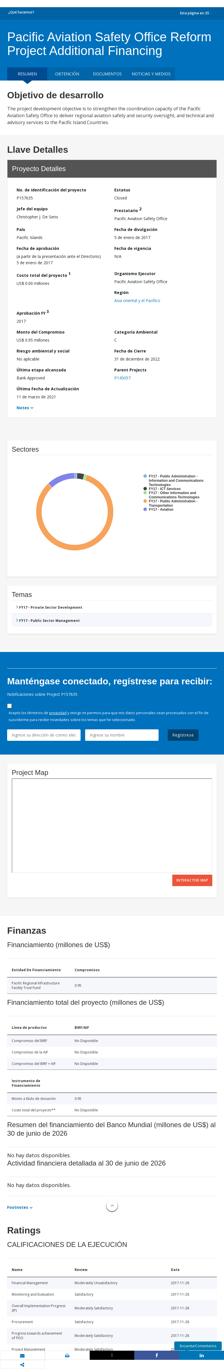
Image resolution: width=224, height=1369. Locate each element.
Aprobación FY (33, 312)
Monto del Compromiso (41, 332)
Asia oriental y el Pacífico (137, 300)
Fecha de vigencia (132, 248)
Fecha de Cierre (130, 351)
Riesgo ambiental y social (43, 351)
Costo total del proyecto (44, 274)
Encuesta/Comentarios (198, 1345)
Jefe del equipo (32, 208)
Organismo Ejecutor (134, 273)
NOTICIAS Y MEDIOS (151, 74)
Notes (23, 407)
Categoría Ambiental (135, 332)
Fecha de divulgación (135, 229)
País (21, 229)
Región (121, 292)
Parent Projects (130, 370)
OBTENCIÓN (67, 74)
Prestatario (127, 209)
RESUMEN (27, 74)
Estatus (122, 190)
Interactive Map (192, 880)
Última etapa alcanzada (41, 370)
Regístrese (183, 735)
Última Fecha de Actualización (48, 388)
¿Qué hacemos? (21, 12)
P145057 (122, 378)
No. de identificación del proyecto (51, 190)
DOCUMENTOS (107, 74)
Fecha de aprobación (38, 248)
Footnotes (17, 1207)
